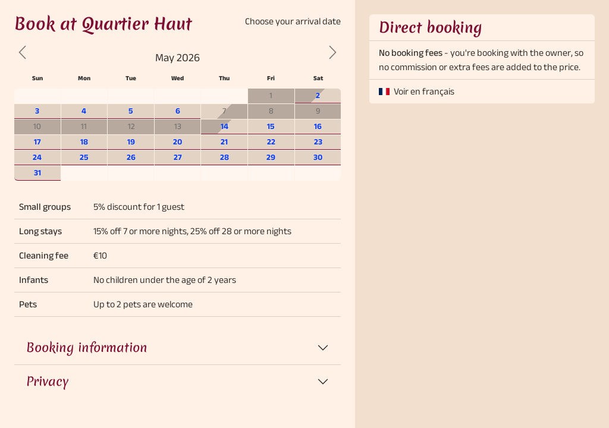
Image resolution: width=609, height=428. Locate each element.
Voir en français (424, 91)
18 (84, 141)
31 (37, 172)
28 (224, 157)
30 (317, 157)
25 (84, 157)
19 (131, 141)
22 (271, 141)
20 (177, 141)
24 (37, 157)
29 (270, 157)
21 (224, 141)
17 (37, 141)
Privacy (47, 381)
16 (318, 126)
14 (224, 126)
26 (131, 157)
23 (318, 141)
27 (178, 157)
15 (271, 126)
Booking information (86, 347)
